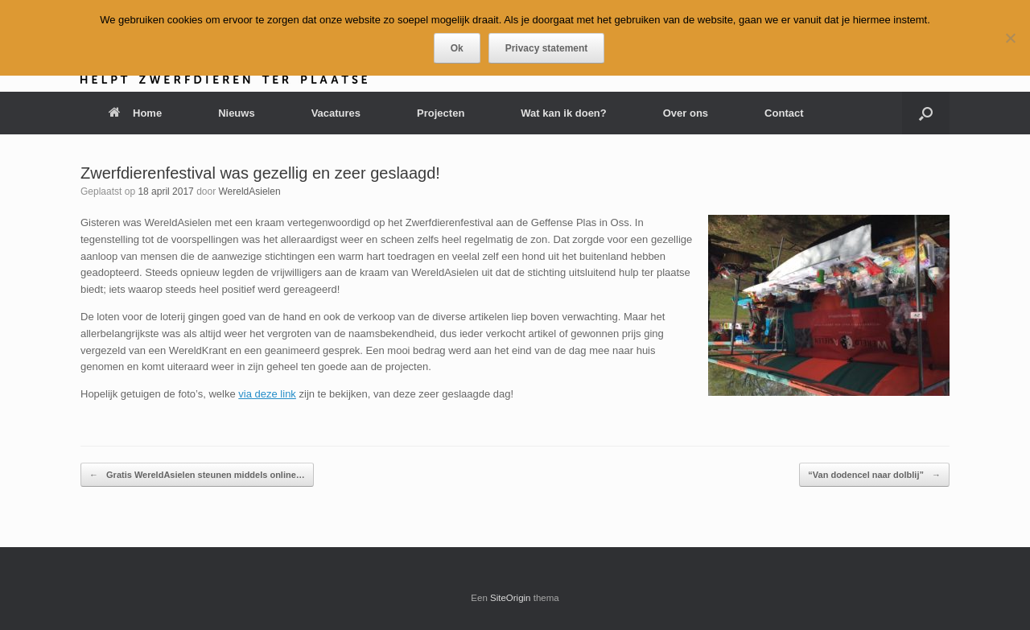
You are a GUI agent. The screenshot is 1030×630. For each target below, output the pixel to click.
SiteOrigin (510, 598)
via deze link (267, 394)
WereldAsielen (249, 191)
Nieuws (236, 113)
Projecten (440, 113)
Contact (783, 113)
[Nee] (1010, 38)
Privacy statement (546, 48)
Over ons (685, 113)
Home (135, 113)
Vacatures (335, 113)
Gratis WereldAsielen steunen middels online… (197, 475)
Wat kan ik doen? (563, 113)
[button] (926, 113)
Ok (457, 48)
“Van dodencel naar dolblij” (874, 475)
